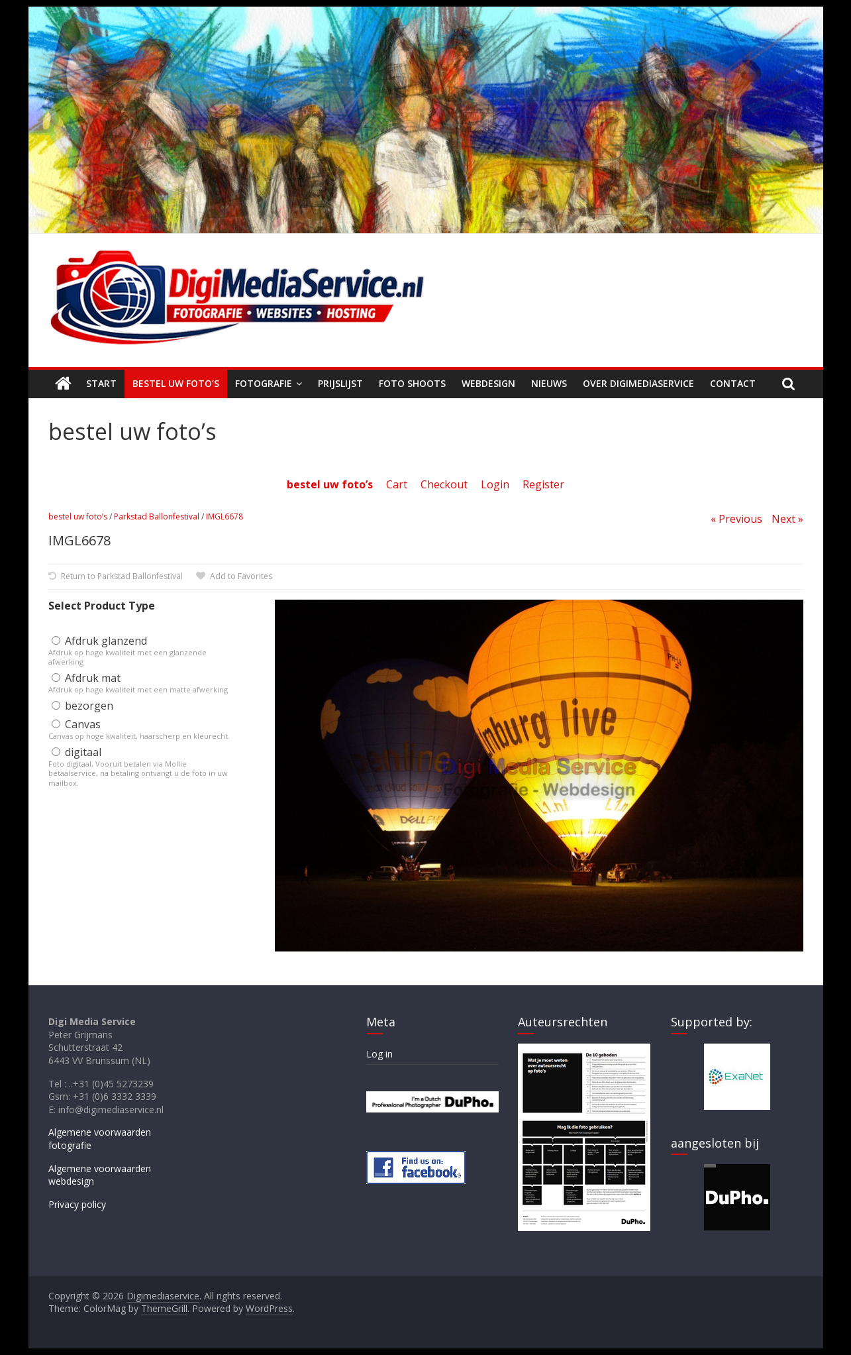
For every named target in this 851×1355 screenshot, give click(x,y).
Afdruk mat (86, 678)
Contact (733, 383)
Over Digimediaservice (638, 383)
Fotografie (263, 383)
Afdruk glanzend (99, 640)
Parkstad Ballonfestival (156, 516)
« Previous (736, 519)
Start (101, 383)
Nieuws (549, 383)
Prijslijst (340, 383)
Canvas (76, 724)
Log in (379, 1054)
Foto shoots (412, 383)
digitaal (76, 752)
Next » (787, 519)
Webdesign (488, 383)
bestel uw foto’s (77, 516)
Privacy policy (77, 1204)
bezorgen (82, 705)
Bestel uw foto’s (175, 383)
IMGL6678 (224, 516)
